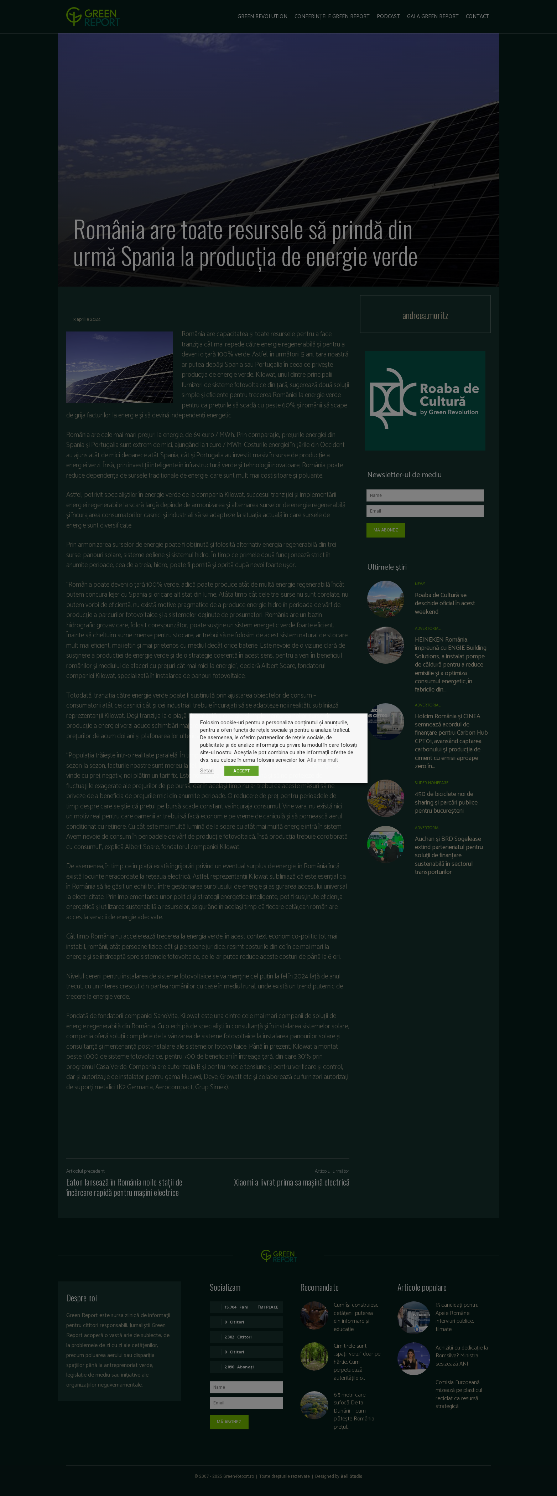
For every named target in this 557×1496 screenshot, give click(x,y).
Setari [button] (207, 770)
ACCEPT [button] (241, 770)
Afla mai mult (322, 759)
